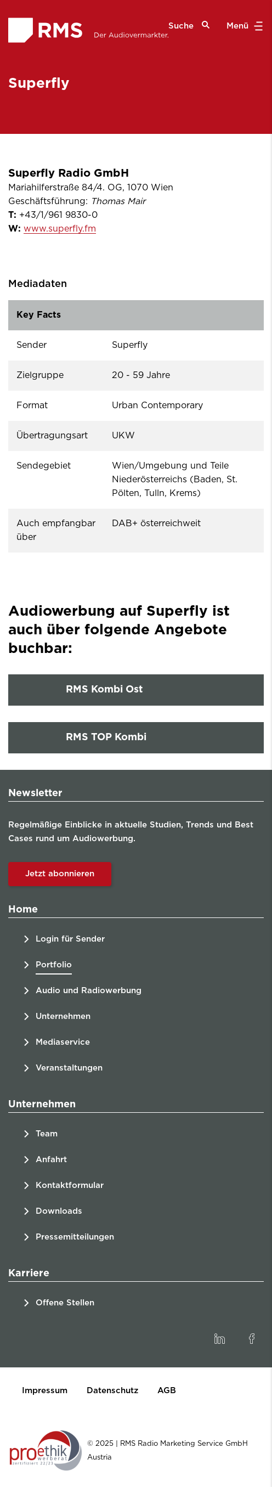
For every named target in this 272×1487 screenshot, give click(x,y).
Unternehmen (63, 1016)
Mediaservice (63, 1042)
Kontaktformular (70, 1185)
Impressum (44, 1391)
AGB (166, 1391)
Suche (189, 25)
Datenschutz (112, 1391)
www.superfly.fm (60, 228)
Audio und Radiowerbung (88, 991)
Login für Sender (70, 939)
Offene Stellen (65, 1303)
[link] (219, 1339)
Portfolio (54, 965)
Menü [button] (243, 26)
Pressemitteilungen (75, 1237)
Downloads (59, 1211)
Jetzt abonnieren (59, 874)
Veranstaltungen (69, 1068)
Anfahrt (51, 1160)
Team (47, 1134)
